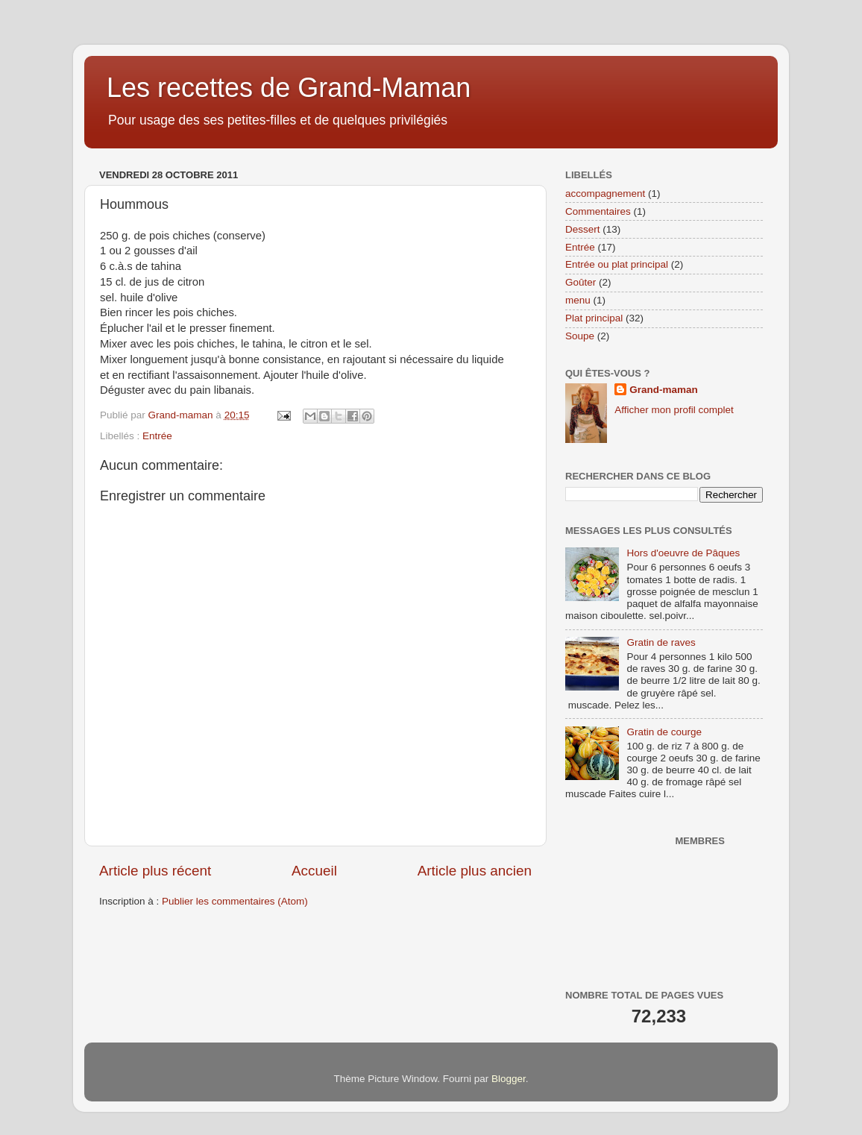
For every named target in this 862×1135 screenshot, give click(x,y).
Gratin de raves (660, 642)
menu (578, 300)
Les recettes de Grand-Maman (289, 87)
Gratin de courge (664, 732)
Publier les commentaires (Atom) (235, 901)
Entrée (157, 435)
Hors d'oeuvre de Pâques (683, 553)
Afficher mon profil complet (674, 409)
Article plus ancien (475, 870)
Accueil (314, 870)
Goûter (580, 282)
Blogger (508, 1078)
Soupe (579, 336)
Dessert (582, 229)
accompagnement (605, 193)
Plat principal (594, 318)
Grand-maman (663, 389)
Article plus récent (155, 870)
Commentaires (598, 211)
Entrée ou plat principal (616, 264)
